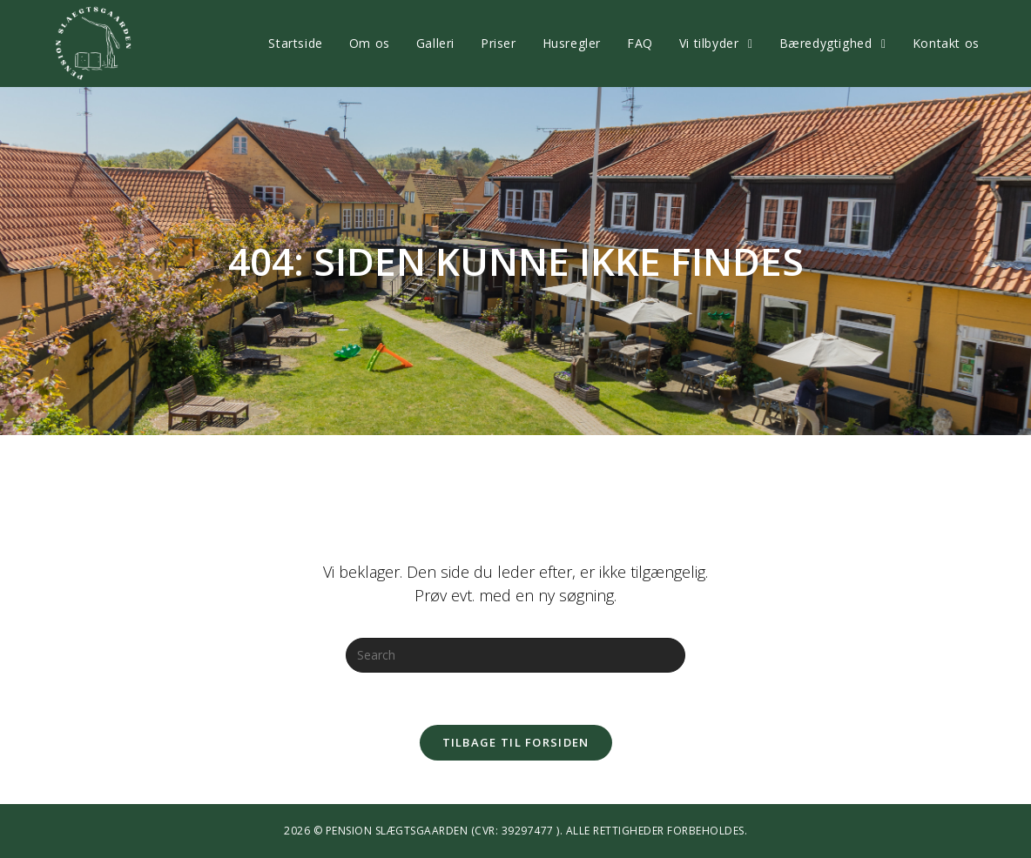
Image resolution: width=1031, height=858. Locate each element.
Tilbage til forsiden (516, 742)
